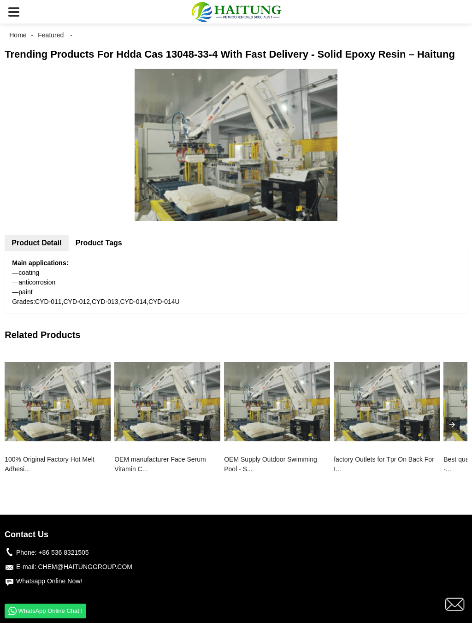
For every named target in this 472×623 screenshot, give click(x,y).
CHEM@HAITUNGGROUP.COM (85, 566)
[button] (14, 12)
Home (17, 35)
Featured (51, 35)
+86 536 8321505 (63, 552)
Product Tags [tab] (99, 243)
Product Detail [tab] (36, 243)
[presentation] (452, 425)
